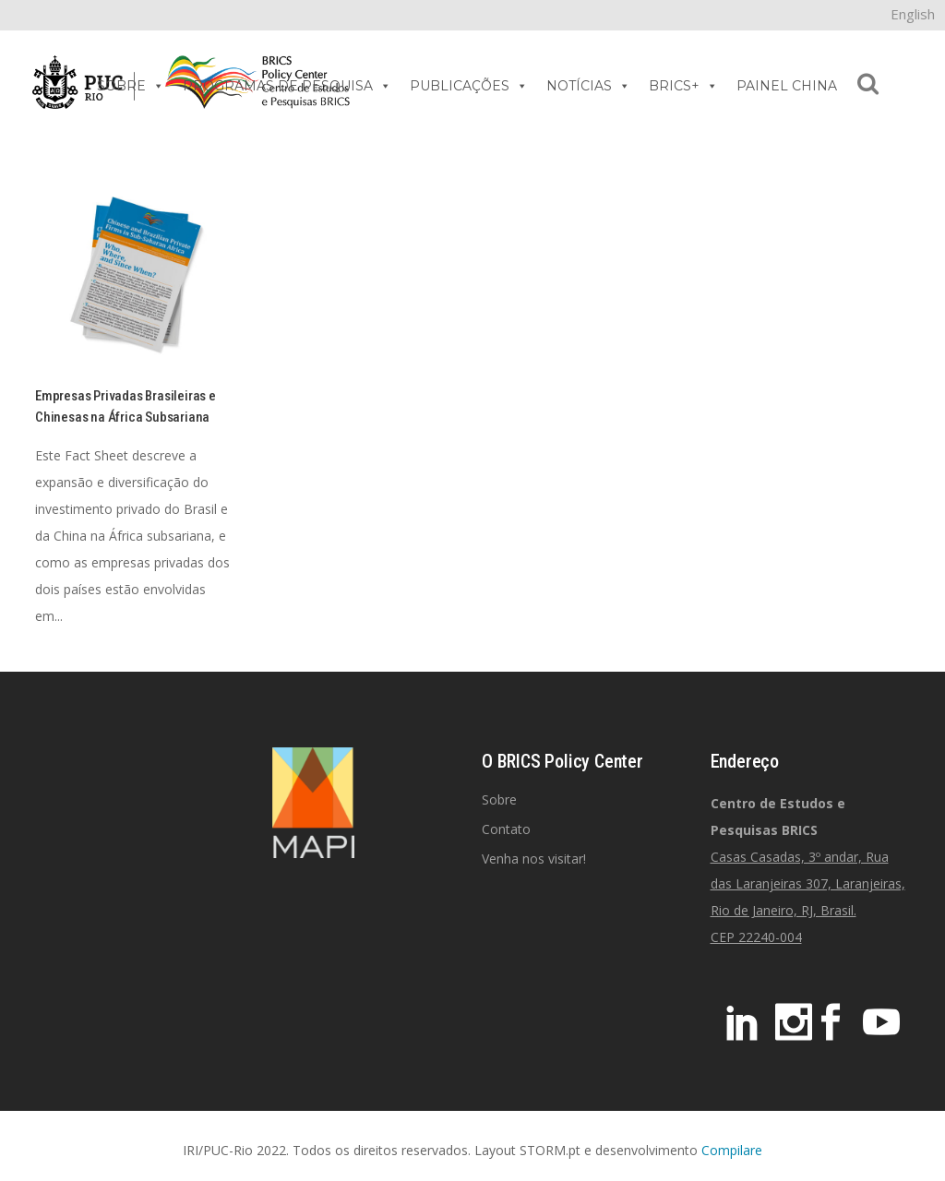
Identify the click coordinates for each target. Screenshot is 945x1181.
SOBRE (130, 86)
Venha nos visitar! (534, 858)
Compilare (731, 1150)
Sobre (499, 799)
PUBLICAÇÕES (469, 86)
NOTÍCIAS (588, 86)
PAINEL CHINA (786, 86)
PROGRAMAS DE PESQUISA (287, 86)
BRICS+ (683, 86)
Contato (506, 829)
